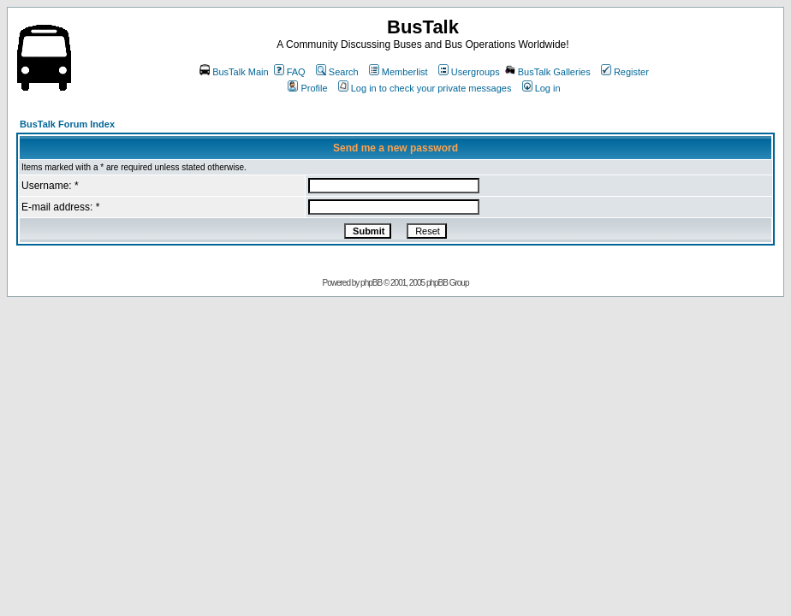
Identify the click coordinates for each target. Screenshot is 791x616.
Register (625, 72)
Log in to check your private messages (425, 88)
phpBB (371, 282)
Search (337, 72)
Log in (541, 88)
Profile (307, 88)
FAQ (290, 72)
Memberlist (398, 72)
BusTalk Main (233, 72)
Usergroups (469, 72)
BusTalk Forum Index (67, 124)
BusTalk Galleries (548, 72)
